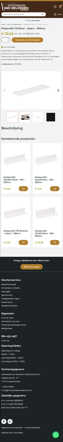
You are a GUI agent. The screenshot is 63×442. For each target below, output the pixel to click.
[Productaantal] (5, 39)
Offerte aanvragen (31, 267)
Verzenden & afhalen (10, 288)
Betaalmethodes (8, 284)
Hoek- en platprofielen (14, 24)
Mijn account (7, 295)
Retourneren (7, 302)
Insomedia (18, 432)
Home (3, 24)
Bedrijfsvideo (6, 328)
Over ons (5, 340)
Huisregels (5, 291)
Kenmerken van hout (10, 321)
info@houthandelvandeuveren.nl (17, 390)
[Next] (58, 90)
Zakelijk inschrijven (9, 305)
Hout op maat (7, 318)
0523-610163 (8, 387)
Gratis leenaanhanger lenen (13, 325)
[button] (23, 188)
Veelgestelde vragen (10, 298)
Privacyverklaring (32, 427)
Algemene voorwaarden (12, 427)
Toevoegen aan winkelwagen (27, 40)
